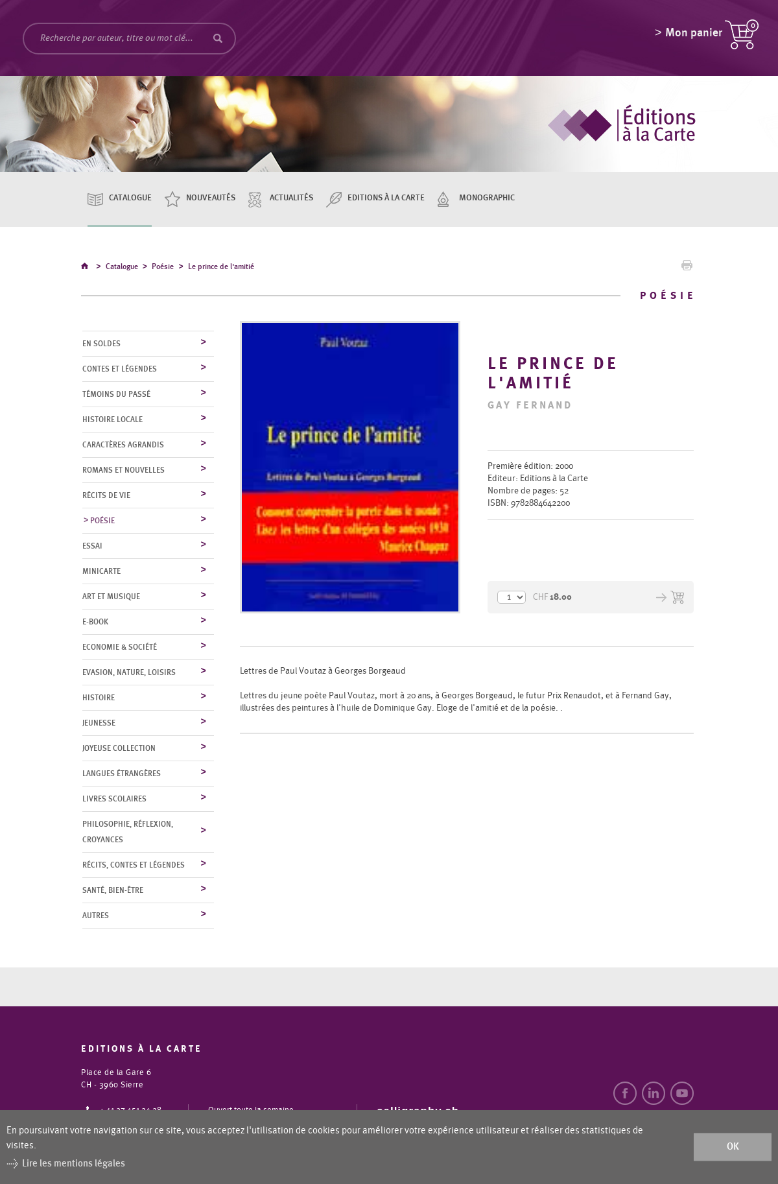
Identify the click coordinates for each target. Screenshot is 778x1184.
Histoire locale (112, 420)
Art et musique (111, 597)
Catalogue (130, 198)
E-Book (95, 622)
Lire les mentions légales (73, 1163)
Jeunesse (98, 724)
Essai (92, 547)
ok (733, 1147)
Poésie (163, 268)
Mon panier (693, 35)
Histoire (98, 698)
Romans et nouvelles (123, 471)
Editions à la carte (386, 198)
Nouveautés (210, 198)
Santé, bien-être (112, 891)
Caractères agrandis (123, 445)
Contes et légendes (119, 369)
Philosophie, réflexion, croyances (127, 832)
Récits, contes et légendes (133, 866)
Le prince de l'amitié (221, 268)
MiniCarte (101, 572)
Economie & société (119, 648)
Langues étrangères (121, 774)
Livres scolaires (114, 799)
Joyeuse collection (119, 749)
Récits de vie (106, 496)
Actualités (291, 198)
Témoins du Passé (116, 395)
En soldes (101, 344)
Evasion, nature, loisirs (129, 673)
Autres (95, 916)
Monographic (487, 198)
